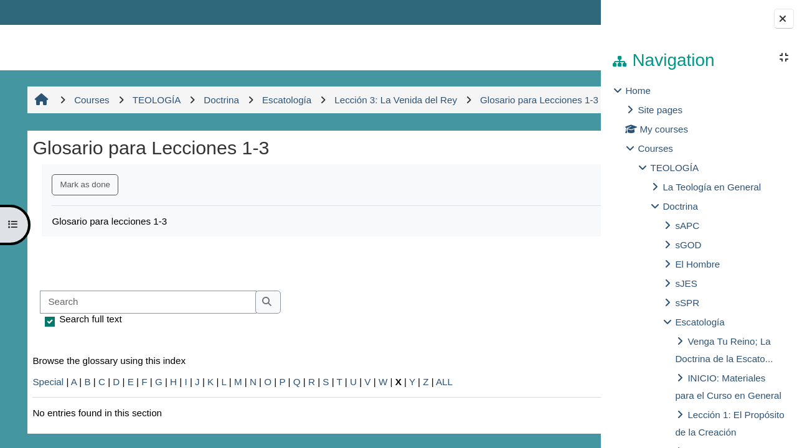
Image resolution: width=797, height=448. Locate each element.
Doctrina (680, 206)
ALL (442, 408)
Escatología (699, 322)
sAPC (687, 225)
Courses (655, 148)
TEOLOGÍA (674, 167)
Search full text (88, 345)
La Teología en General (712, 187)
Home (638, 90)
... (560, 289)
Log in (564, 12)
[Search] (146, 329)
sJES (686, 283)
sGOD (688, 245)
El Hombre (697, 264)
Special (46, 408)
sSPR (687, 302)
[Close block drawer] (784, 19)
